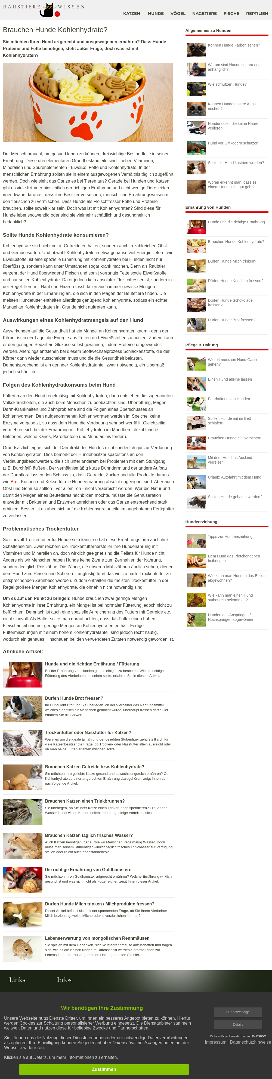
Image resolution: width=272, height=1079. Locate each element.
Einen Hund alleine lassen (219, 384)
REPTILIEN (257, 13)
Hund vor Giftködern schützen (222, 148)
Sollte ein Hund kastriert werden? (225, 167)
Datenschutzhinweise (250, 1042)
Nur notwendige (238, 1012)
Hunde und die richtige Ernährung (226, 227)
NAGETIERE (204, 13)
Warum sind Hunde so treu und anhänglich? (224, 69)
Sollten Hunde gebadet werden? (224, 501)
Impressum (215, 1042)
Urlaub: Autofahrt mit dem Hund (224, 482)
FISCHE (231, 13)
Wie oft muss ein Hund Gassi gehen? (222, 364)
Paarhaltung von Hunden (218, 404)
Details (238, 1024)
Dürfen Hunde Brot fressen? (74, 698)
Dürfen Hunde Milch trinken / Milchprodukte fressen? (100, 904)
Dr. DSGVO (259, 1036)
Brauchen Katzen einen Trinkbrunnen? (85, 801)
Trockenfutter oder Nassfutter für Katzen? (88, 732)
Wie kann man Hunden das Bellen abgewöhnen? (226, 580)
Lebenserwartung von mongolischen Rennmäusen (97, 938)
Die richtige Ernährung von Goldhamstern (88, 869)
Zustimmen (104, 1069)
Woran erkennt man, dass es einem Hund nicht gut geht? (222, 187)
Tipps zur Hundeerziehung (220, 541)
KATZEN (131, 13)
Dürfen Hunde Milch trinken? (221, 266)
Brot (14, 481)
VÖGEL (178, 13)
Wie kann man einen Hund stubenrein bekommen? (220, 600)
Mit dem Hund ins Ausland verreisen (219, 462)
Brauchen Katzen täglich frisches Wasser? (89, 835)
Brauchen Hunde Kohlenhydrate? (225, 246)
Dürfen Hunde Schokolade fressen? (220, 305)
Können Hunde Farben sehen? (223, 50)
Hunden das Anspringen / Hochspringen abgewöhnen (220, 620)
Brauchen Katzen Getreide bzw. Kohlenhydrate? (94, 766)
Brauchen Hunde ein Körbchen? (224, 443)
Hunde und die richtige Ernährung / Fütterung (92, 664)
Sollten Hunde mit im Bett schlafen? (219, 423)
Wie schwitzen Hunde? (217, 89)
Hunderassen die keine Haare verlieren (222, 128)
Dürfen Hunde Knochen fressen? (225, 285)
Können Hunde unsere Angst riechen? (222, 109)
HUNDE (156, 13)
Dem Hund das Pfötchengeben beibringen (223, 561)
